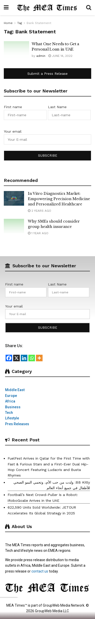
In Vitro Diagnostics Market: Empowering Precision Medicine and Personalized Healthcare (59, 198)
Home (8, 23)
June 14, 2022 (60, 56)
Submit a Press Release (47, 74)
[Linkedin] (24, 358)
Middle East (15, 390)
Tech (9, 413)
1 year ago (38, 233)
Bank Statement (39, 23)
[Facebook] (9, 358)
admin (40, 56)
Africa (10, 401)
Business (13, 407)
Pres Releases (17, 424)
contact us (39, 571)
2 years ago (39, 210)
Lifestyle (12, 418)
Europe (11, 396)
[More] (39, 358)
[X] (16, 358)
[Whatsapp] (31, 358)
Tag (19, 23)
